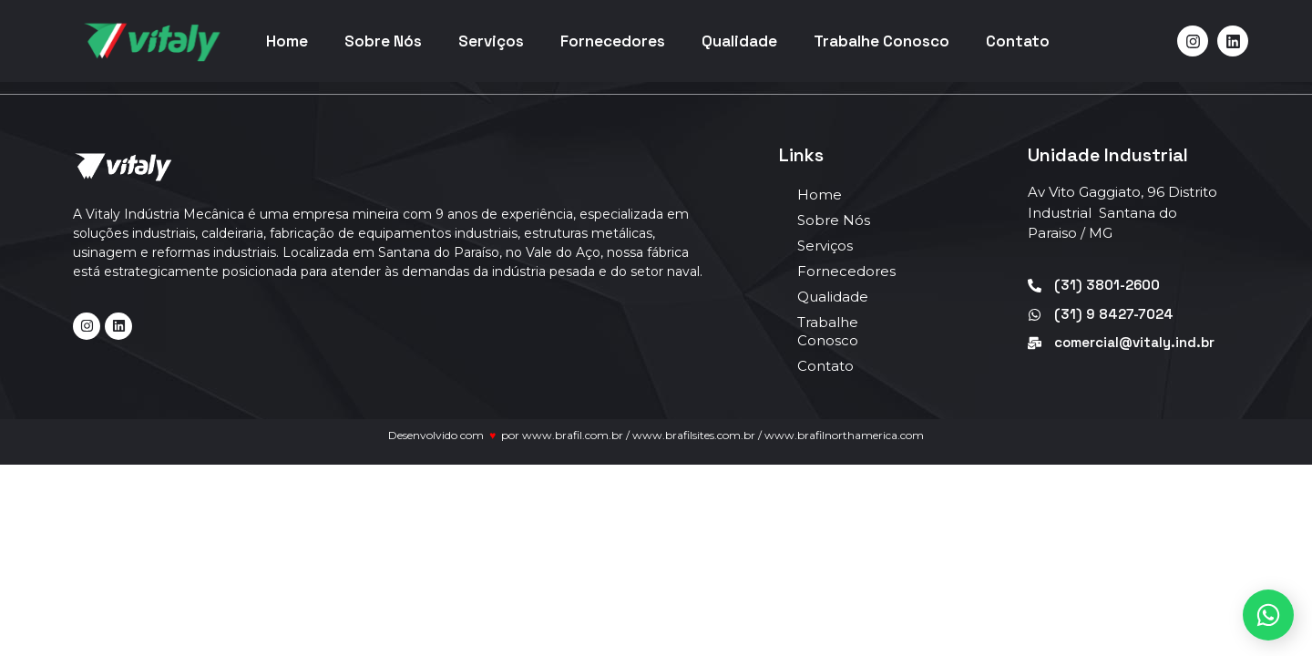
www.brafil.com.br (572, 435)
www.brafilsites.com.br (693, 435)
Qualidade (739, 41)
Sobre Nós (383, 41)
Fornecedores (612, 41)
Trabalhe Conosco (881, 41)
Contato (1018, 41)
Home (287, 41)
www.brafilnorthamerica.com (844, 435)
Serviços (491, 41)
